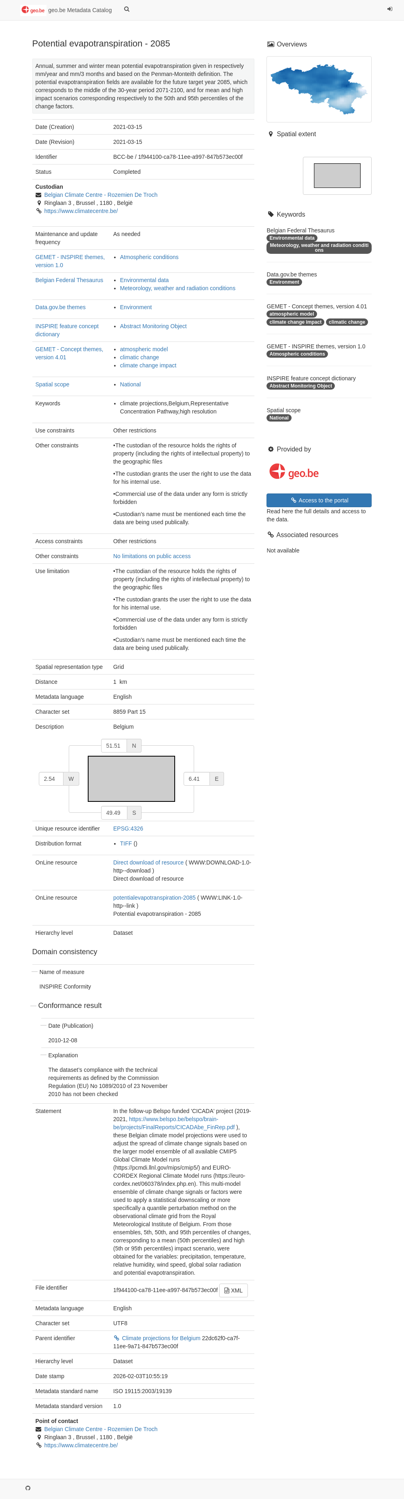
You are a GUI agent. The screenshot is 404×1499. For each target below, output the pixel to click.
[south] (114, 813)
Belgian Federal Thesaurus (70, 280)
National (130, 384)
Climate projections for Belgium (157, 1338)
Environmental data (144, 280)
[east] (197, 779)
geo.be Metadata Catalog (66, 10)
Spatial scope (53, 384)
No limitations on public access (151, 556)
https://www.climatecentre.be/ (81, 211)
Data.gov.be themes (61, 307)
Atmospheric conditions (149, 257)
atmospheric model (144, 349)
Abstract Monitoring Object (153, 326)
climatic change (139, 357)
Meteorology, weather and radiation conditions (177, 288)
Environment (136, 307)
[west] (51, 779)
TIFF (126, 843)
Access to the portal (319, 500)
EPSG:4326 (128, 828)
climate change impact (148, 365)
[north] (114, 746)
